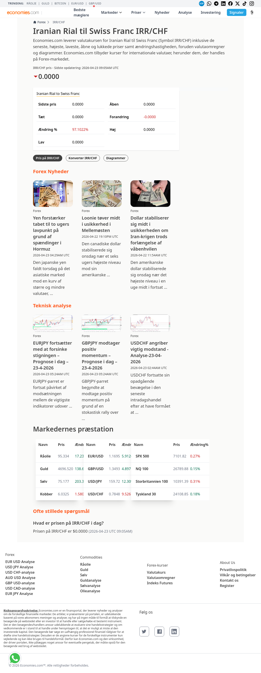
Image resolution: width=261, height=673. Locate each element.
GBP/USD (95, 3)
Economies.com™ (32, 665)
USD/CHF (95, 494)
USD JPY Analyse (19, 567)
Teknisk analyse (52, 305)
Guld (45, 3)
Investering (211, 12)
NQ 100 (142, 468)
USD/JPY (95, 481)
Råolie (32, 3)
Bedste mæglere (84, 11)
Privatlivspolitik (233, 569)
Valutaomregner (161, 577)
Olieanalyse (90, 591)
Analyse (185, 12)
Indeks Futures (160, 583)
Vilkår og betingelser (238, 575)
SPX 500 (142, 456)
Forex (39, 22)
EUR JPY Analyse (19, 593)
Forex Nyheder (51, 171)
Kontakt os (229, 580)
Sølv (43, 481)
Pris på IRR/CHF (47, 158)
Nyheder (162, 12)
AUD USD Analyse (20, 577)
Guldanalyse (90, 580)
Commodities (91, 557)
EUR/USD (77, 3)
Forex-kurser (157, 565)
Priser (138, 12)
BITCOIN (60, 3)
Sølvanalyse (90, 585)
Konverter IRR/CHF (83, 158)
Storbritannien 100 (152, 481)
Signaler (237, 12)
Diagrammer (115, 158)
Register (227, 585)
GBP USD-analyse (20, 583)
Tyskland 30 (146, 494)
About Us (227, 562)
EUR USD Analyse (20, 561)
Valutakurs (156, 572)
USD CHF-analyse (20, 572)
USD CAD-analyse (20, 588)
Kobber (46, 494)
